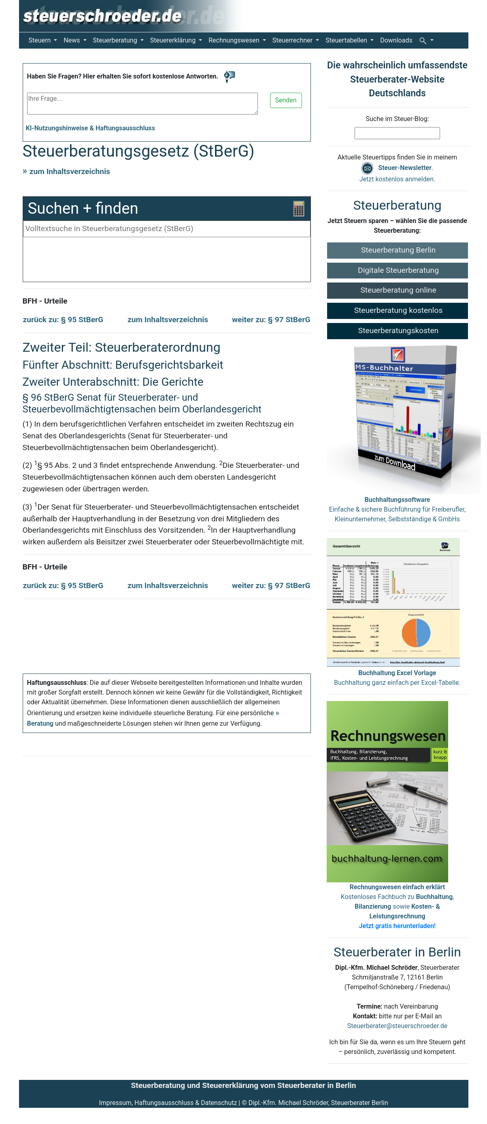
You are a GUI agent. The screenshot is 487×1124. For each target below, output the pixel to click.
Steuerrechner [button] (293, 40)
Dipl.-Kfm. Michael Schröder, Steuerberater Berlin (318, 1103)
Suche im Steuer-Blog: (397, 119)
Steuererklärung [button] (173, 40)
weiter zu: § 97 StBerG (271, 319)
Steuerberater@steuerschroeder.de (397, 1026)
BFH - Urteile (45, 301)
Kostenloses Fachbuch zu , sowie (397, 906)
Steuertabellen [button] (347, 40)
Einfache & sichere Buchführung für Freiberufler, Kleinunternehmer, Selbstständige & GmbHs (397, 509)
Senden (286, 100)
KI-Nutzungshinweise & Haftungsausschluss (90, 128)
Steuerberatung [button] (116, 40)
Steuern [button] (41, 40)
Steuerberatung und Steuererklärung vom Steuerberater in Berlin (243, 1085)
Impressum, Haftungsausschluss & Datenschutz (168, 1103)
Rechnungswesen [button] (234, 40)
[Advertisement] (166, 261)
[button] (426, 40)
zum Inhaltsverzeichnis (70, 171)
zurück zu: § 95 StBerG (63, 319)
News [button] (72, 40)
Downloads (396, 40)
